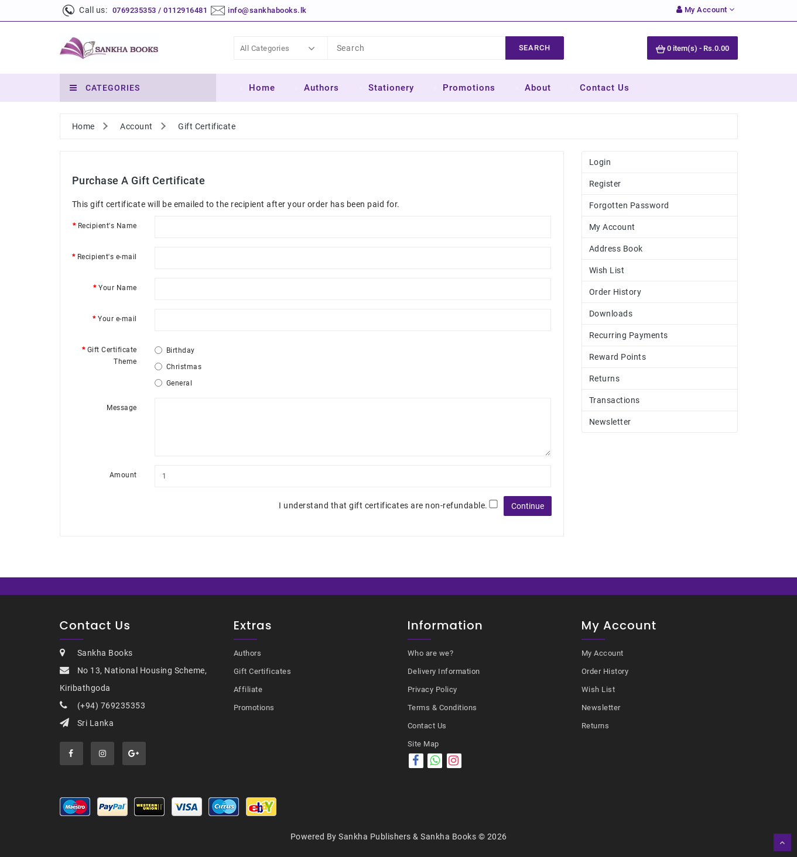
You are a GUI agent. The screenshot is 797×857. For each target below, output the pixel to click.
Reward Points (618, 357)
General (174, 383)
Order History (615, 292)
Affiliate (248, 689)
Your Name (117, 288)
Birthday (175, 350)
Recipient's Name (107, 226)
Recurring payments (628, 335)
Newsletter (610, 421)
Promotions (469, 87)
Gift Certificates (263, 671)
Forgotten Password (629, 205)
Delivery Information (444, 671)
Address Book (616, 248)
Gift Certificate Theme (112, 356)
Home (262, 87)
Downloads (611, 313)
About (538, 87)
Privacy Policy (432, 689)
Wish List (607, 270)
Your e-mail (117, 319)
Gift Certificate (206, 126)
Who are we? (431, 653)
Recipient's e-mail (107, 257)
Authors (321, 87)
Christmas (178, 367)
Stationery (391, 87)
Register (605, 183)
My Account (612, 227)
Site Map (423, 743)
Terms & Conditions (442, 707)
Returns (604, 378)
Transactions (614, 400)
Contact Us (605, 87)
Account (136, 126)
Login (600, 162)
